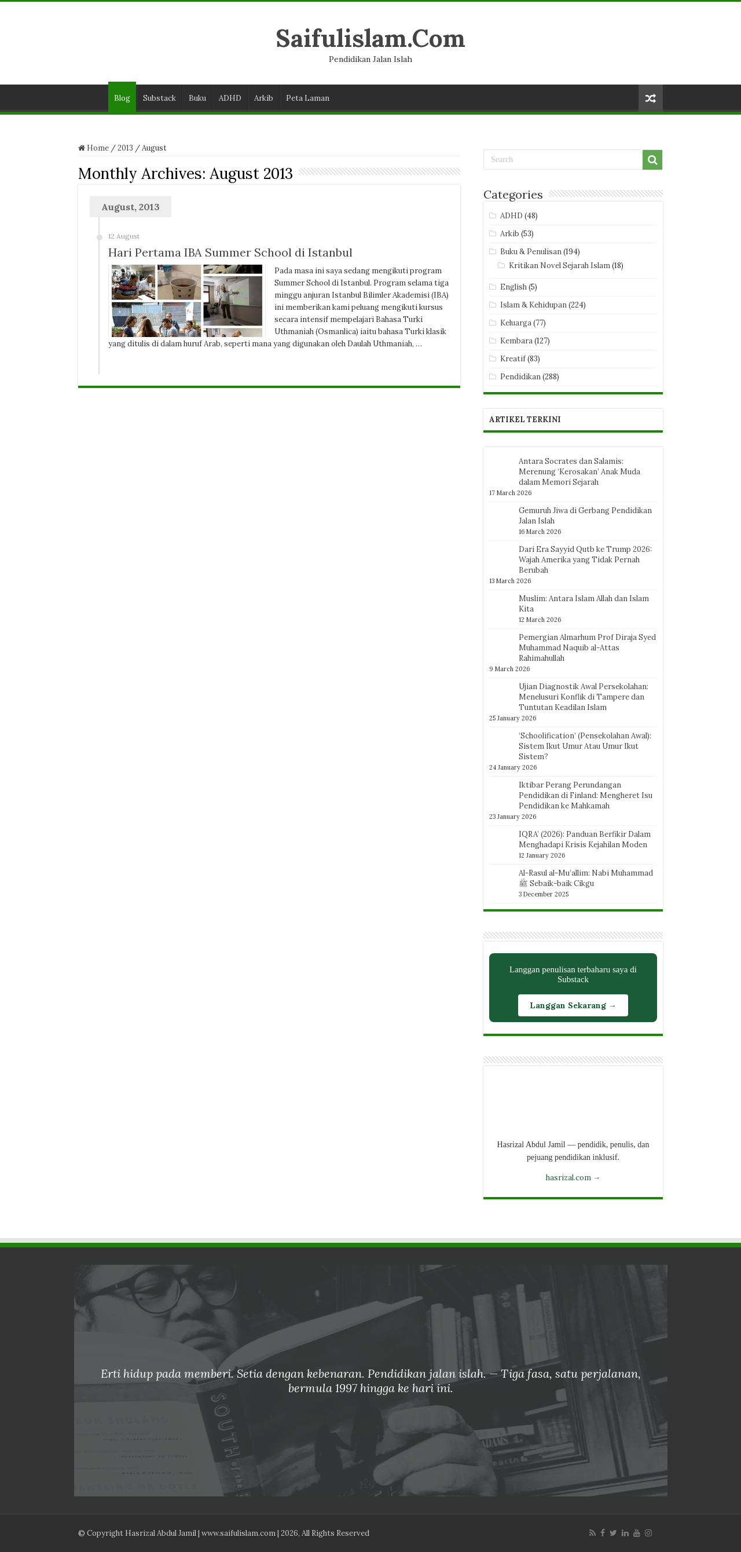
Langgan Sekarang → (573, 1005)
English (513, 287)
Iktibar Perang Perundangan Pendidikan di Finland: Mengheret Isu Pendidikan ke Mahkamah (585, 795)
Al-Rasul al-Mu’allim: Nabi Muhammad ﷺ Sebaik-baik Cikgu (586, 878)
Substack (159, 98)
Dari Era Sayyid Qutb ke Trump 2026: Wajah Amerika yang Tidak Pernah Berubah (585, 559)
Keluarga (515, 323)
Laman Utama (93, 97)
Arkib (263, 98)
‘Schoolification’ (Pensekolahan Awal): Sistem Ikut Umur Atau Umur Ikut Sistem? (585, 746)
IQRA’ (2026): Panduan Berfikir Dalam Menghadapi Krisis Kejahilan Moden (585, 839)
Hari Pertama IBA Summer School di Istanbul (230, 252)
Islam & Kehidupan (533, 305)
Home (93, 148)
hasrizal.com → (573, 1178)
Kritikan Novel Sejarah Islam (559, 265)
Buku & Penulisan (531, 252)
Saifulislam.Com (370, 38)
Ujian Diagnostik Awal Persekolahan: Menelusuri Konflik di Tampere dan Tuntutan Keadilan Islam (583, 697)
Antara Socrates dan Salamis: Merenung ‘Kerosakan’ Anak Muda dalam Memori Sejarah (579, 471)
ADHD (230, 98)
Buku (197, 98)
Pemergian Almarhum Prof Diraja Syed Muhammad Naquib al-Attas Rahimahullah (587, 647)
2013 (125, 148)
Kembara (516, 341)
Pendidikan (520, 377)
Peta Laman (307, 98)
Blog (122, 98)
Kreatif (513, 359)
